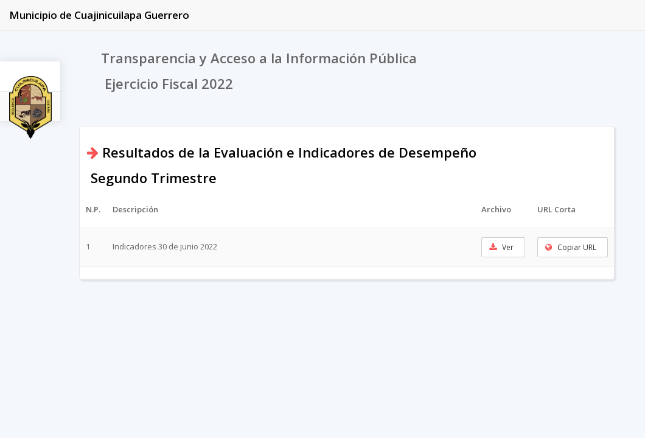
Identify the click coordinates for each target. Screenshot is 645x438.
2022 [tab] (30, 113)
